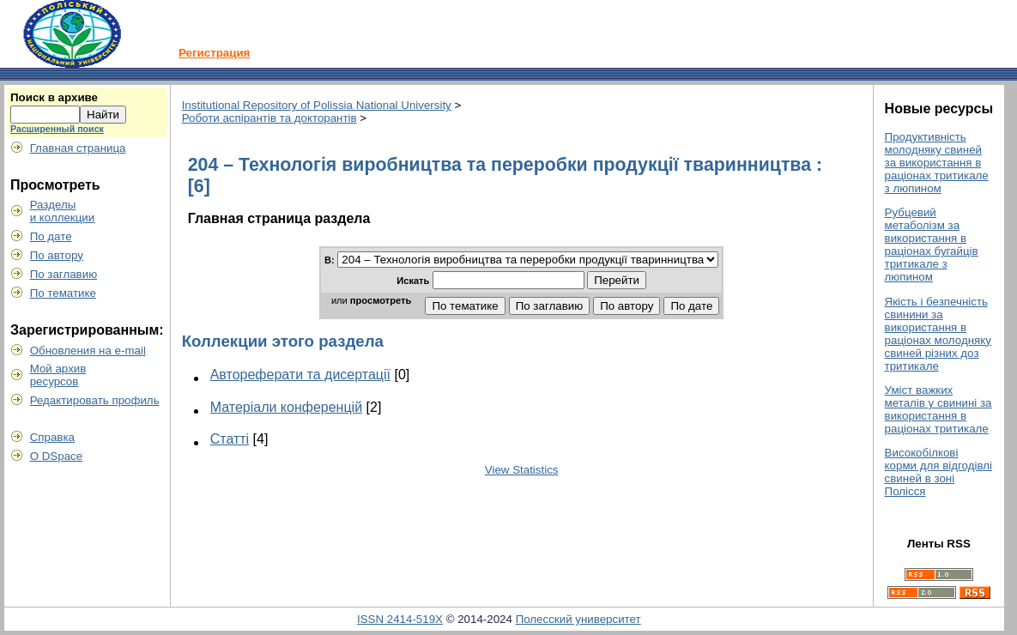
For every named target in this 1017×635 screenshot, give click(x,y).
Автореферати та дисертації (300, 374)
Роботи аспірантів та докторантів (269, 118)
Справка (52, 437)
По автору (56, 255)
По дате (51, 236)
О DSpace (56, 456)
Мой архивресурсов (58, 375)
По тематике (63, 293)
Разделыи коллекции (62, 211)
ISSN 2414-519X (400, 619)
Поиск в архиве (54, 97)
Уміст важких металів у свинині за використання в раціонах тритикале (938, 409)
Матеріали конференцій (286, 407)
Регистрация (214, 52)
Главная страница (78, 148)
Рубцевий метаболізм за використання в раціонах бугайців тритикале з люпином (931, 244)
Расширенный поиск (57, 129)
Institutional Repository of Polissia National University (316, 105)
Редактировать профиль (95, 400)
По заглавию (64, 274)
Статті (229, 439)
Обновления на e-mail (88, 350)
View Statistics (522, 469)
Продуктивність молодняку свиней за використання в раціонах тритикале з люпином (937, 162)
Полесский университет (578, 619)
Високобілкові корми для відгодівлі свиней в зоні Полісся (938, 472)
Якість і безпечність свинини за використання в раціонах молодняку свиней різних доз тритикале (938, 333)
